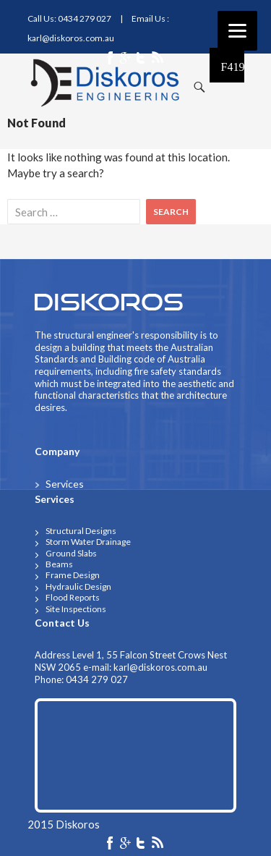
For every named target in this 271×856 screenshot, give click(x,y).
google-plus (126, 844)
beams (59, 564)
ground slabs (71, 553)
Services (65, 484)
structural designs (81, 530)
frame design (73, 574)
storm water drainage (88, 541)
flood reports (73, 597)
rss (157, 844)
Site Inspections (76, 608)
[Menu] (237, 31)
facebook (113, 844)
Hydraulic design (78, 586)
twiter (142, 844)
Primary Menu (227, 65)
